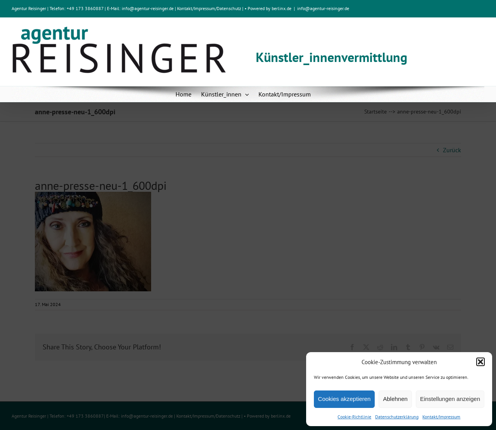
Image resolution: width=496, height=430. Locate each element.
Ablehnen (395, 399)
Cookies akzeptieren (344, 399)
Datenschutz (229, 8)
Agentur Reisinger (29, 8)
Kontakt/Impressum (441, 417)
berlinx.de (280, 8)
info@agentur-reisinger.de (148, 8)
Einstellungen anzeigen (450, 399)
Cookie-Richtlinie (354, 417)
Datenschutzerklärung (396, 417)
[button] (480, 362)
